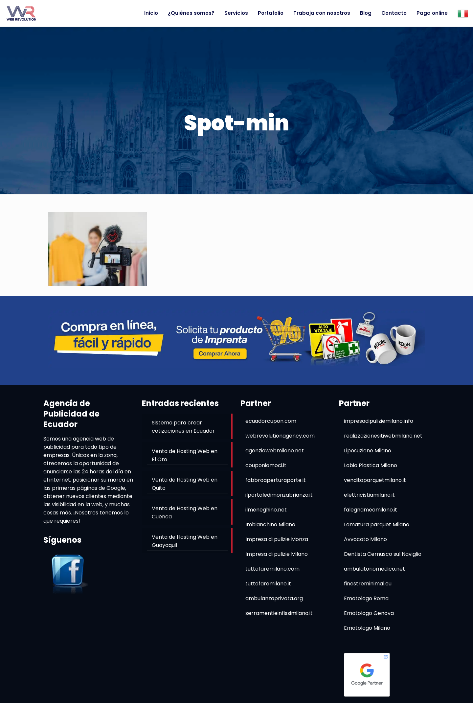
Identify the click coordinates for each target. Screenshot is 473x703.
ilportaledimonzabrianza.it (279, 495)
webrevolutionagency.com (280, 436)
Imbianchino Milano (270, 524)
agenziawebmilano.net (274, 450)
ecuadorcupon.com (270, 421)
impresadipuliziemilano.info (378, 421)
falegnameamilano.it (370, 509)
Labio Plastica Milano (370, 465)
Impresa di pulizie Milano (276, 554)
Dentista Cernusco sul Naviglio (382, 554)
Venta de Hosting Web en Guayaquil (184, 541)
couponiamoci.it (265, 465)
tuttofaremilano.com (272, 569)
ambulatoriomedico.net (374, 569)
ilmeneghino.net (266, 509)
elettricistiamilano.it (369, 495)
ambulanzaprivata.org (274, 598)
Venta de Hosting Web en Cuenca (184, 512)
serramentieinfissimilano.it (279, 613)
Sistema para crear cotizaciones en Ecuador (183, 427)
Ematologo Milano (367, 628)
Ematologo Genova (369, 613)
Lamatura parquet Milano (376, 524)
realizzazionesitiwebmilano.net (383, 436)
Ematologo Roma (366, 598)
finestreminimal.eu (368, 583)
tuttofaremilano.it (268, 583)
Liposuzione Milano (367, 450)
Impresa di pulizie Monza (276, 539)
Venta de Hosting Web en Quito (184, 484)
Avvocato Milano (365, 539)
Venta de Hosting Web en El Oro (184, 455)
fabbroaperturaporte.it (275, 480)
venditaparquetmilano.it (375, 480)
